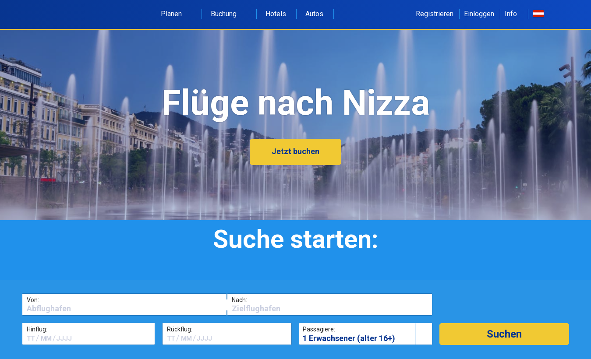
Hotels (275, 14)
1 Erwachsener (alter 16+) (349, 338)
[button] (504, 334)
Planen (176, 14)
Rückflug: (179, 329)
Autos (314, 14)
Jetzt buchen (295, 151)
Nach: (239, 299)
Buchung (228, 14)
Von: (33, 299)
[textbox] (124, 309)
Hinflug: (37, 329)
